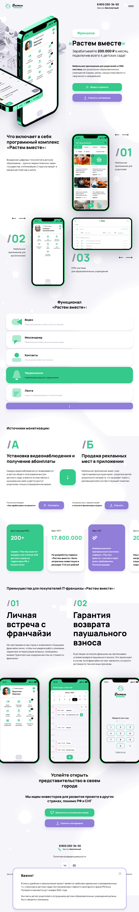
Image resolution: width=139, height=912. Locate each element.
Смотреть (51, 505)
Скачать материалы (97, 97)
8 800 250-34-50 (108, 4)
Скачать (116, 505)
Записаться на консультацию (69, 812)
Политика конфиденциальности (69, 856)
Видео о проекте (97, 87)
